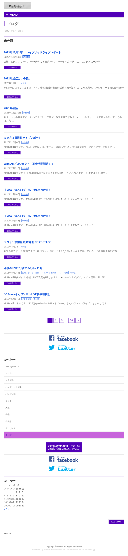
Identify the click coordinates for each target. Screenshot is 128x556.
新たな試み (11, 428)
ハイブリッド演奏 (49, 273)
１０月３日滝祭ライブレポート (22, 137)
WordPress (49, 549)
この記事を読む (12, 67)
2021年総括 (11, 108)
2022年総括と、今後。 (17, 78)
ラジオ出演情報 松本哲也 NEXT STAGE (28, 242)
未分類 (26, 57)
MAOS (60, 546)
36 (71, 320)
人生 (8, 407)
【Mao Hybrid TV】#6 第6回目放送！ (27, 190)
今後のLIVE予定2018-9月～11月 (23, 268)
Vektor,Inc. (80, 549)
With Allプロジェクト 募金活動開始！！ (29, 163)
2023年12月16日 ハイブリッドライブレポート (32, 52)
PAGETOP (116, 522)
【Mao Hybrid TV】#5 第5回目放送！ (27, 216)
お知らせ (26, 273)
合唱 (8, 414)
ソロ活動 (35, 273)
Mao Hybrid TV (12, 366)
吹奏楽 (9, 421)
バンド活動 (63, 273)
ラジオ (9, 401)
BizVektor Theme (64, 549)
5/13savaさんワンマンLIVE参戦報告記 (27, 294)
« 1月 (7, 509)
